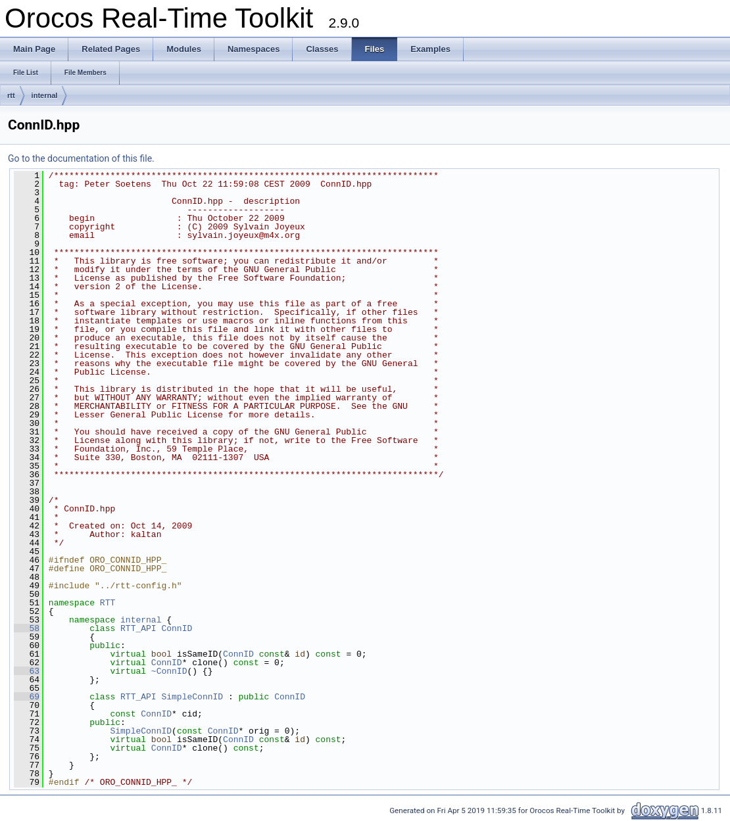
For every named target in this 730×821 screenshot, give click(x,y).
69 (26, 697)
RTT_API (138, 628)
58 (26, 628)
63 (26, 671)
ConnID (176, 628)
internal (45, 95)
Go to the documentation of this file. (81, 158)
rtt (11, 95)
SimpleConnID (192, 697)
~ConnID (169, 671)
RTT (107, 603)
